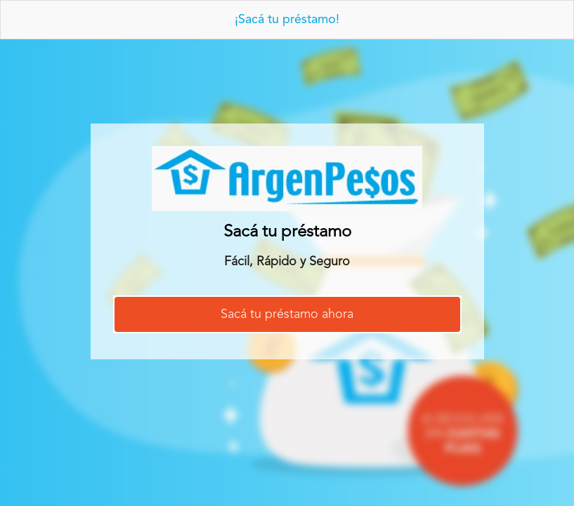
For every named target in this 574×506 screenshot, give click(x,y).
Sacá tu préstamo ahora (287, 314)
